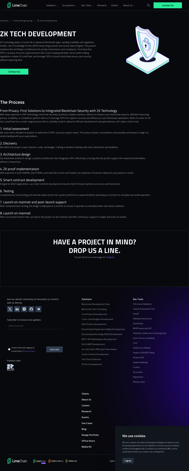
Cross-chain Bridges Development (97, 319)
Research (86, 411)
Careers (86, 405)
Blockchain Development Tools (96, 304)
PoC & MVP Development (93, 344)
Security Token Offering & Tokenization (99, 349)
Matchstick (138, 377)
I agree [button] (128, 460)
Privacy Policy (29, 351)
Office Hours (88, 441)
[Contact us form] (94, 275)
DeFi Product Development (94, 324)
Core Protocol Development (94, 314)
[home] (21, 5)
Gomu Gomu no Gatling (143, 338)
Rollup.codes (139, 381)
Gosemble (137, 372)
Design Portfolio (90, 435)
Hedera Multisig (140, 362)
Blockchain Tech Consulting (94, 309)
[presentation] (29, 337)
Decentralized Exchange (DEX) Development (102, 334)
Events (85, 417)
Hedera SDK (138, 357)
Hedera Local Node (141, 347)
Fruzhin (136, 367)
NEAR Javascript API (142, 328)
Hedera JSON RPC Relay (144, 352)
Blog (84, 429)
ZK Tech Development (47, 20)
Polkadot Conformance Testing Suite (149, 333)
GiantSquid (138, 323)
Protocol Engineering (22, 20)
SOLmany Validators (142, 304)
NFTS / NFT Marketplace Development (99, 339)
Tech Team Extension (91, 359)
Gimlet (136, 313)
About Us (86, 399)
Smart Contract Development (95, 354)
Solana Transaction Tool (144, 308)
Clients (85, 393)
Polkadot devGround (142, 318)
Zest (135, 343)
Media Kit (87, 446)
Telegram (110, 257)
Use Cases (87, 423)
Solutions (4, 20)
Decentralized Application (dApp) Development (103, 329)
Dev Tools (138, 299)
